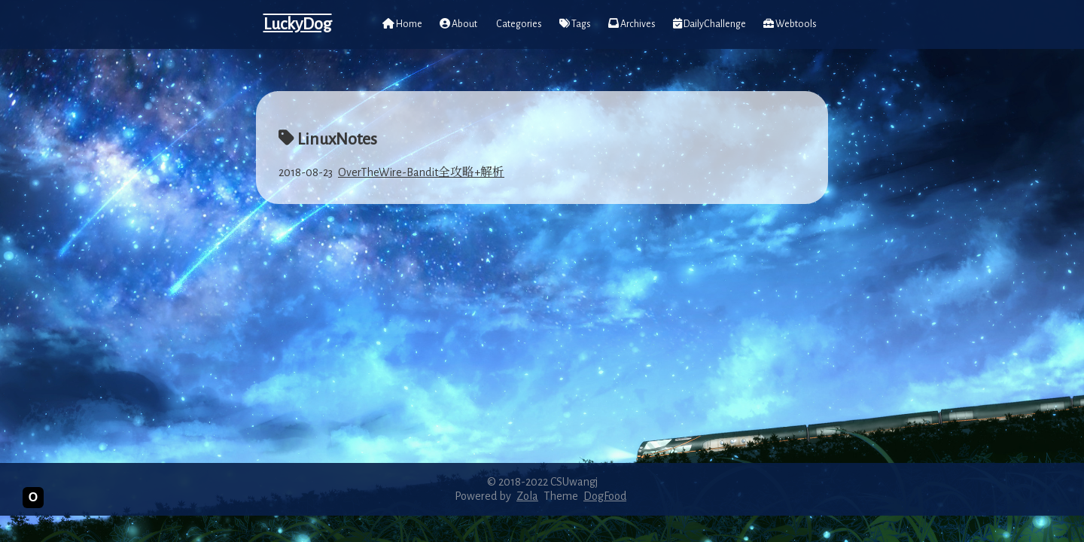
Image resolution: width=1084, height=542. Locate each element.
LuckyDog (297, 24)
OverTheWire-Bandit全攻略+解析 (421, 172)
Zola (527, 496)
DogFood (604, 496)
